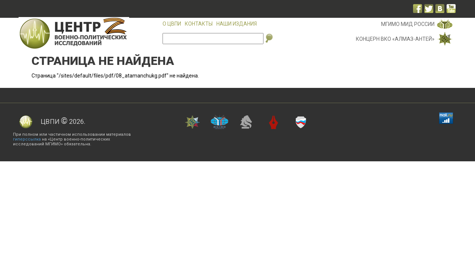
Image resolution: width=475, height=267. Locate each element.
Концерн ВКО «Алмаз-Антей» (395, 39)
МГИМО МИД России (408, 24)
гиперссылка (27, 139)
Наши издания (236, 24)
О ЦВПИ (172, 24)
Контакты (199, 24)
